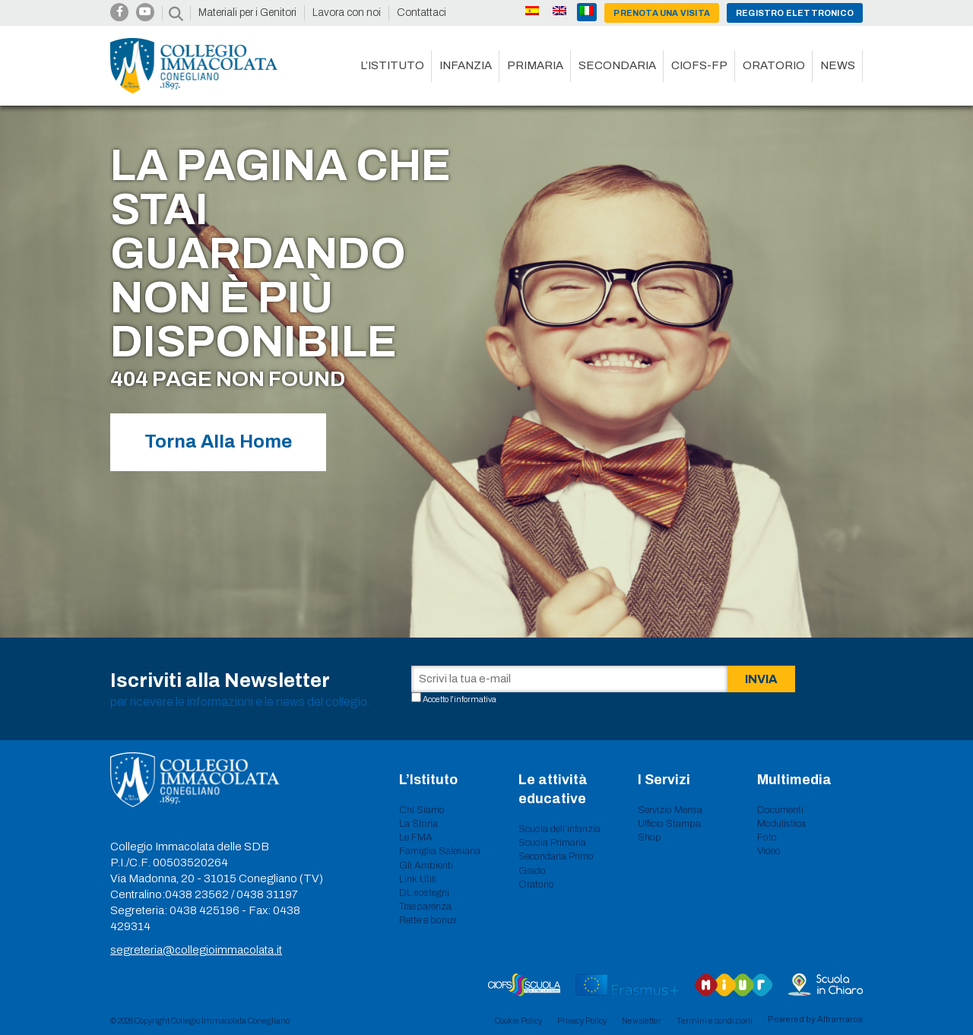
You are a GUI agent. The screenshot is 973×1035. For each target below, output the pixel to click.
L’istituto (392, 65)
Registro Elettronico (795, 12)
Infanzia (465, 65)
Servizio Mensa (670, 810)
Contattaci (421, 12)
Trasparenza (425, 906)
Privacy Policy (582, 1020)
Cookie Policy (518, 1020)
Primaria (535, 65)
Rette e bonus (428, 920)
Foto (767, 837)
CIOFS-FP (699, 65)
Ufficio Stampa (669, 823)
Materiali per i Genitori (247, 12)
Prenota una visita (661, 12)
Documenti (780, 810)
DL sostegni (424, 893)
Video (769, 851)
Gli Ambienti (426, 865)
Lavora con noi (346, 12)
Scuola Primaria (552, 842)
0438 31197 (267, 894)
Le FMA (416, 837)
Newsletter (641, 1020)
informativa (475, 699)
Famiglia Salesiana (439, 851)
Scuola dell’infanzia (559, 829)
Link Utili (417, 879)
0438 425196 (204, 910)
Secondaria (617, 65)
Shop (649, 837)
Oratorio (774, 65)
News (837, 65)
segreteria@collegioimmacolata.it (196, 950)
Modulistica (781, 823)
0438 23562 (197, 894)
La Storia (418, 823)
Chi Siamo (422, 810)
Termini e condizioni (715, 1020)
